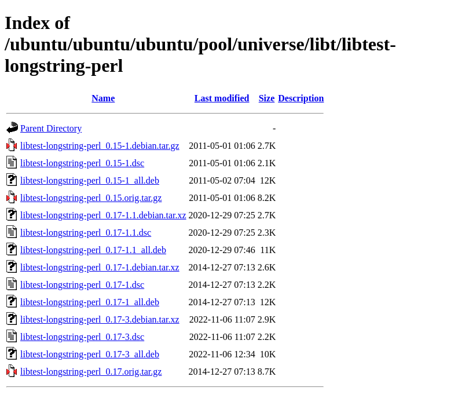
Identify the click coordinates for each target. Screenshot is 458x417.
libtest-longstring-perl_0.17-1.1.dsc (85, 232)
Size (267, 98)
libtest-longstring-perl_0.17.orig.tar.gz (91, 371)
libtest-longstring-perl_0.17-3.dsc (82, 337)
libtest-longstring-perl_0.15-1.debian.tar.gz (99, 146)
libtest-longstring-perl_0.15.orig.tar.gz (91, 198)
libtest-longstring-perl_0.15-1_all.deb (89, 180)
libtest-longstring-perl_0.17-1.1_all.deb (93, 250)
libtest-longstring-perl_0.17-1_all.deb (89, 302)
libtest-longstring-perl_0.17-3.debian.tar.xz (99, 319)
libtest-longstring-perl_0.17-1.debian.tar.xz (99, 267)
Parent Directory (51, 128)
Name (103, 98)
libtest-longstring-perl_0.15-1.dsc (82, 163)
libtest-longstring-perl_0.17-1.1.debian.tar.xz (103, 215)
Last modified (222, 98)
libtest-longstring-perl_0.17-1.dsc (82, 285)
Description (301, 98)
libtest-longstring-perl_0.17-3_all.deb (89, 354)
